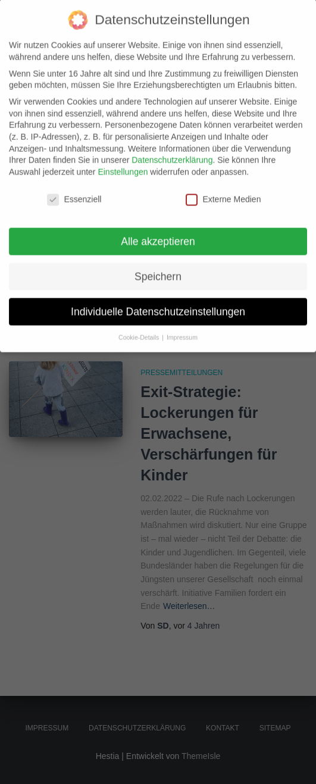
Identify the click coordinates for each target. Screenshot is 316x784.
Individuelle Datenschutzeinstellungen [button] (158, 298)
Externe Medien (223, 186)
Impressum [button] (182, 324)
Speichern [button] (158, 263)
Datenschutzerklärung (172, 147)
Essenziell (74, 186)
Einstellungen (123, 158)
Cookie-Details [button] (139, 324)
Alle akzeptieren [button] (158, 228)
